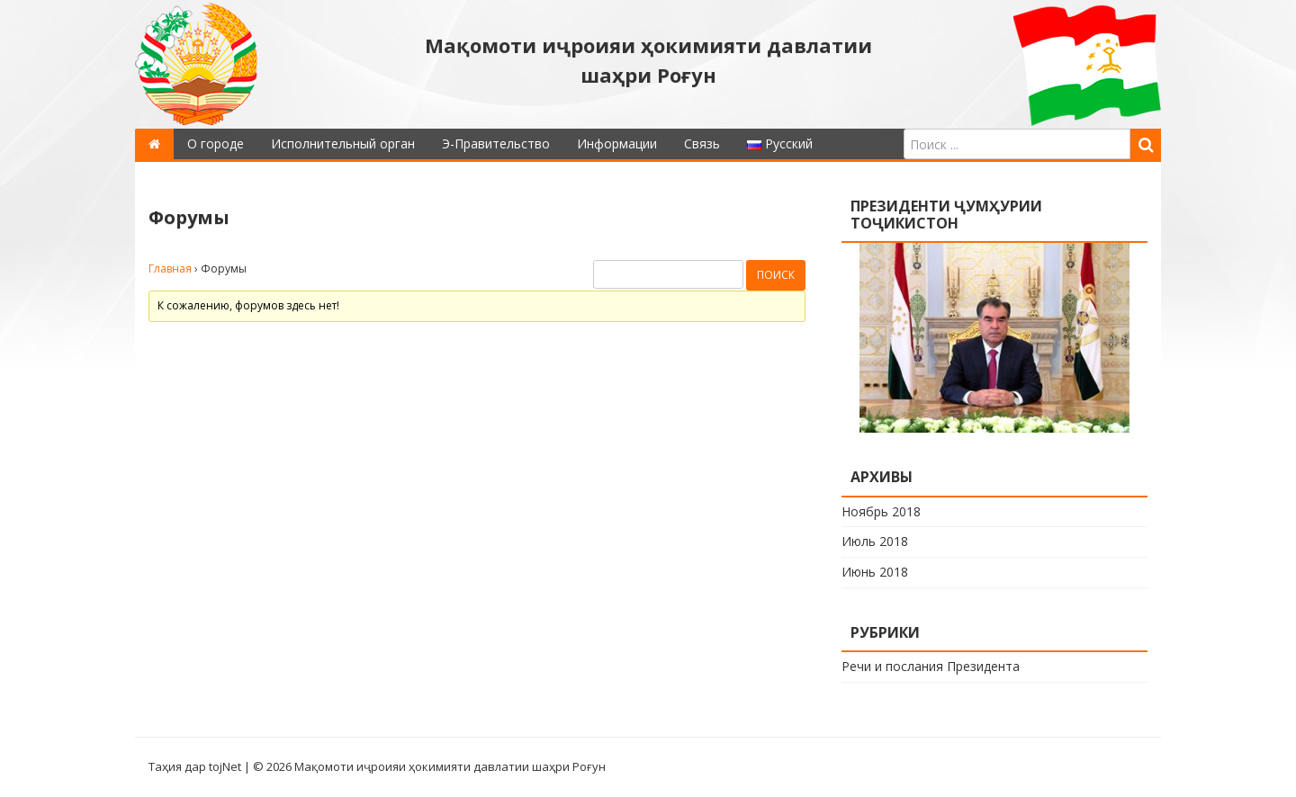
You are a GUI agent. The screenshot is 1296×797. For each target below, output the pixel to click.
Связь (702, 143)
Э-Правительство (496, 143)
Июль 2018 (875, 541)
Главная (170, 268)
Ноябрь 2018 (881, 511)
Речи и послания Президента (931, 666)
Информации (617, 143)
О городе (215, 143)
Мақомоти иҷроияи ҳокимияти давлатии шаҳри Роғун (648, 59)
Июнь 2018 (875, 571)
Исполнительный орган (343, 143)
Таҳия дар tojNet (194, 766)
